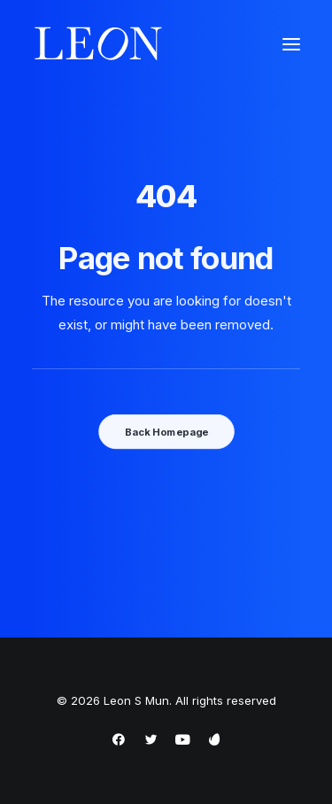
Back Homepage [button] (165, 431)
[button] (291, 44)
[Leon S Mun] (98, 44)
